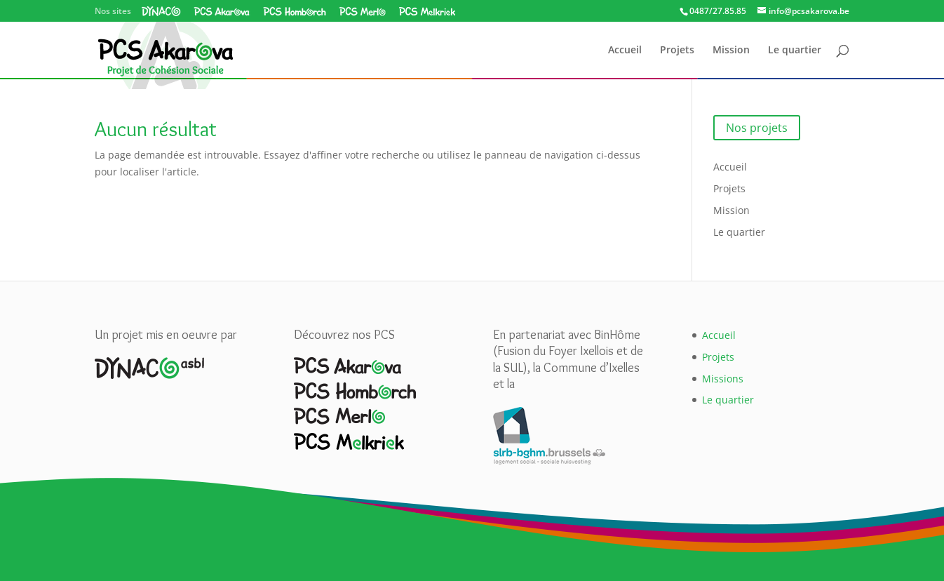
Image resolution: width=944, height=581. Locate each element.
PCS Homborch (294, 11)
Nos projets (757, 127)
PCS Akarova (222, 11)
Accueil (625, 50)
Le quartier (794, 50)
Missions (722, 378)
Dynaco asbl (161, 11)
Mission (731, 50)
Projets (677, 50)
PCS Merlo (362, 11)
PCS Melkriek (426, 11)
